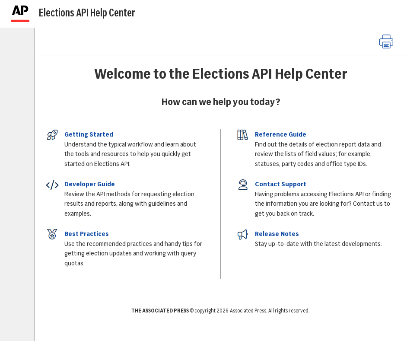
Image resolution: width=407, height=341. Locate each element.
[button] (386, 41)
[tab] (19, 51)
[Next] (383, 15)
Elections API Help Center (87, 12)
